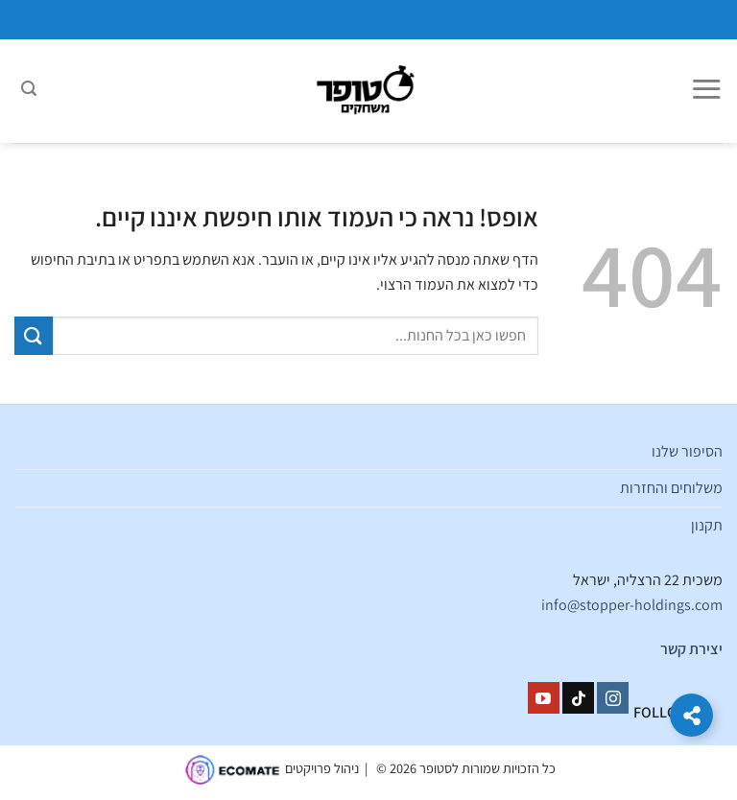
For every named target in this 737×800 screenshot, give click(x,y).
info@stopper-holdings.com (632, 605)
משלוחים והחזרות (671, 488)
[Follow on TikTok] (578, 698)
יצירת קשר (691, 649)
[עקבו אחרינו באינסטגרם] (613, 698)
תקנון (707, 525)
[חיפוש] (28, 91)
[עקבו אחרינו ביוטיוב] (543, 698)
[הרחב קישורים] (691, 715)
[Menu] (706, 91)
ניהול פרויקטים (322, 769)
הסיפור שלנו (687, 451)
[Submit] (33, 335)
